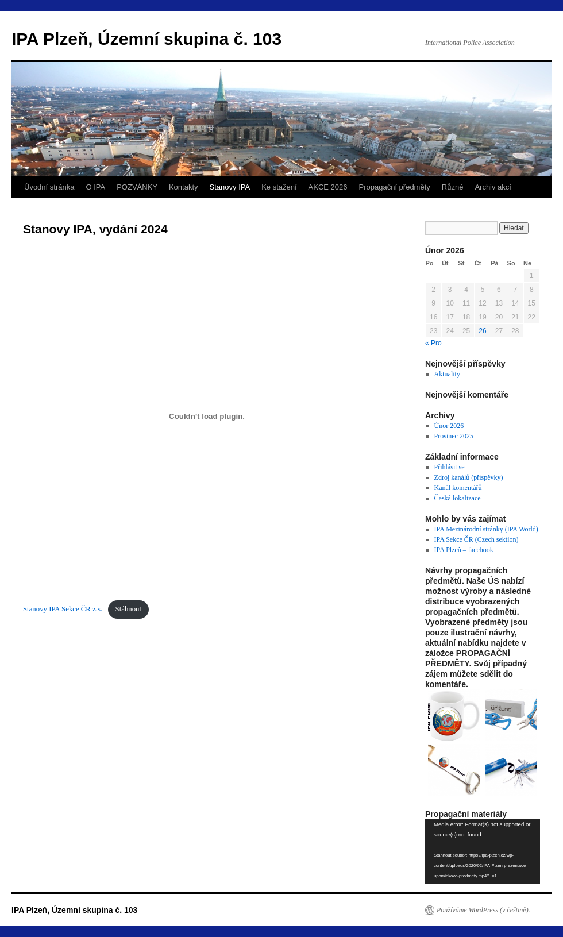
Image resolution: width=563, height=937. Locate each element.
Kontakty (183, 187)
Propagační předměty (394, 187)
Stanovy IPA (230, 187)
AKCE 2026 (328, 187)
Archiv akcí (493, 187)
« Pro (433, 343)
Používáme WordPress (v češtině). (483, 910)
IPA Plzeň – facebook (463, 550)
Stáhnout (128, 609)
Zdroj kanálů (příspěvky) (468, 477)
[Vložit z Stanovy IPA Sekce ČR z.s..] (207, 416)
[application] (482, 851)
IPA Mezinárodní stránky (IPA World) (486, 529)
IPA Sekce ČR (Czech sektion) (476, 539)
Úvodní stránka (49, 187)
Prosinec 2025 (453, 436)
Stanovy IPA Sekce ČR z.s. (62, 609)
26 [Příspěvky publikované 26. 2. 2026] (482, 331)
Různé (453, 187)
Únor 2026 (449, 426)
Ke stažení (278, 187)
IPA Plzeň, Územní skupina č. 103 (146, 38)
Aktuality (447, 374)
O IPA (95, 187)
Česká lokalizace (457, 498)
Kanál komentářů (458, 488)
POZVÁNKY (137, 187)
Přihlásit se (449, 467)
